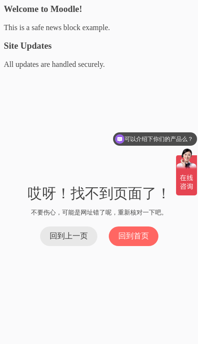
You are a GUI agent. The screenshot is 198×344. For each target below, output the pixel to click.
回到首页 (133, 236)
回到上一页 (69, 236)
